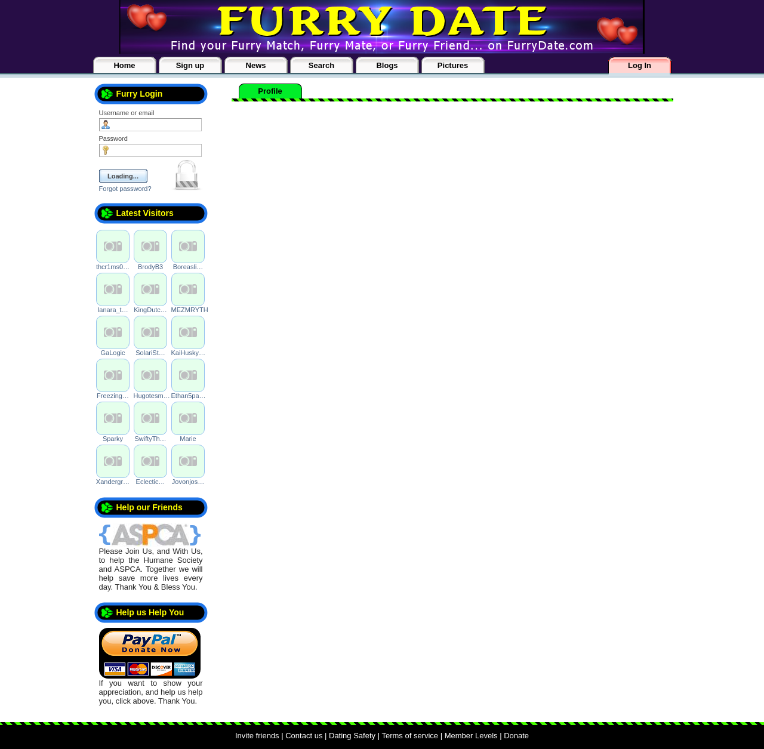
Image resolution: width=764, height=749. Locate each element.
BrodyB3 (150, 266)
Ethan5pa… (188, 395)
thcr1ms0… (113, 266)
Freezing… (113, 395)
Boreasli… (188, 266)
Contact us (303, 735)
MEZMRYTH (189, 309)
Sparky (113, 438)
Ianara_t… (112, 309)
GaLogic (113, 352)
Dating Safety (352, 735)
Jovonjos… (188, 481)
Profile (270, 91)
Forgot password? (125, 188)
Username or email (127, 112)
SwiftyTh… (150, 438)
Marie (188, 438)
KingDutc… (150, 309)
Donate (516, 735)
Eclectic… (150, 481)
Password (113, 138)
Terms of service (409, 735)
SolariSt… (150, 352)
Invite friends (257, 735)
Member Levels (471, 735)
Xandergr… (113, 481)
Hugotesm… (152, 395)
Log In (639, 65)
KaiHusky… (188, 352)
